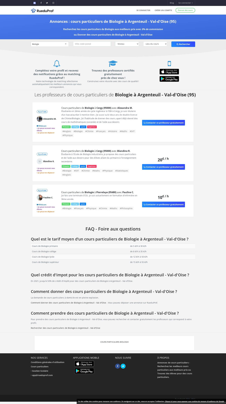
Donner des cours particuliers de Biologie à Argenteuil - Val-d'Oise (114, 34)
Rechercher (183, 44)
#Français (101, 131)
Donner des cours (185, 10)
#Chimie (89, 131)
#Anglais (67, 131)
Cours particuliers (39, 366)
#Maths (123, 131)
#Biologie (78, 131)
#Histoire (112, 131)
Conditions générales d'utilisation (47, 362)
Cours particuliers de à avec (97, 107)
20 (163, 159)
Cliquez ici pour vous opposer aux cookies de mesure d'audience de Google (194, 401)
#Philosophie (126, 208)
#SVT (132, 131)
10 (163, 197)
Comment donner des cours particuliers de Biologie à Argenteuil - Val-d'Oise (69, 302)
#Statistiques (121, 170)
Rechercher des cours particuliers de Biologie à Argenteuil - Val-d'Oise (65, 328)
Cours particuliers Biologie (114, 342)
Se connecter (143, 10)
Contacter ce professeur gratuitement (163, 122)
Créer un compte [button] (163, 10)
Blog (172, 2)
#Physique (68, 135)
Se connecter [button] (185, 2)
